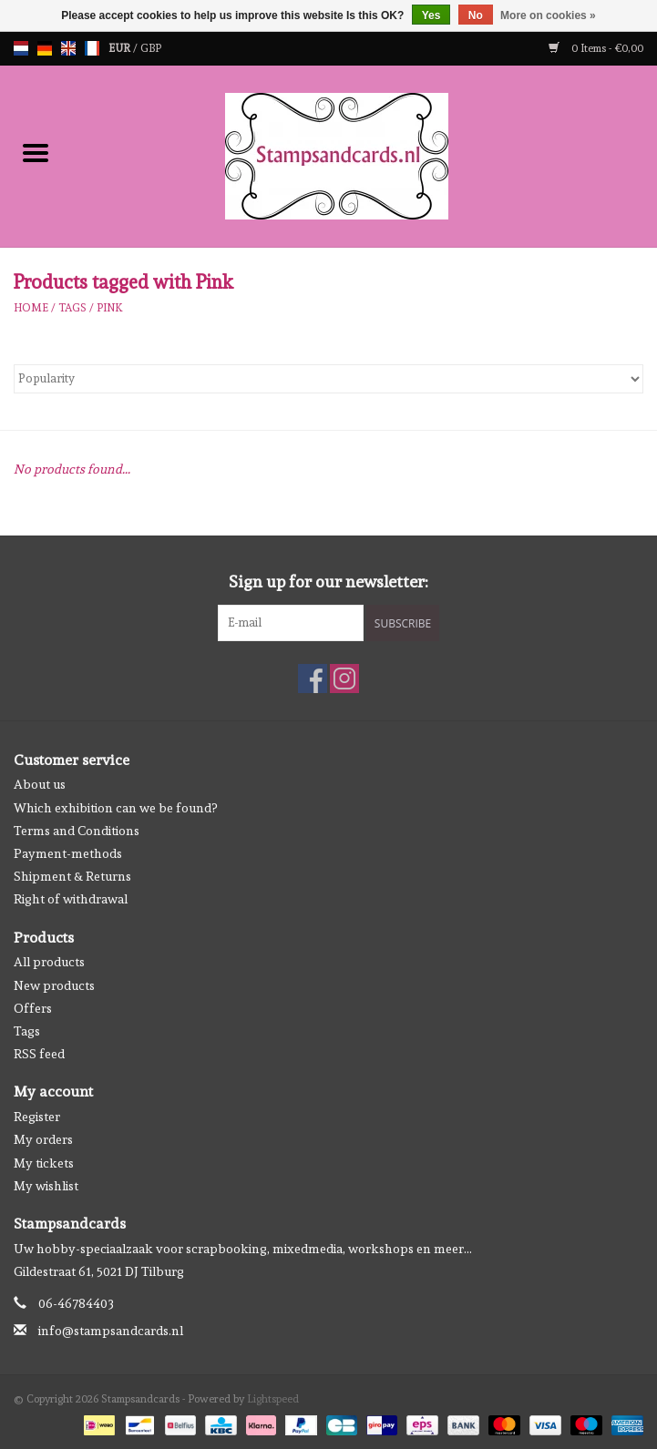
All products (49, 961)
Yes (431, 15)
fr (92, 48)
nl (21, 48)
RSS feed (39, 1053)
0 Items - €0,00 (596, 48)
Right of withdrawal (71, 899)
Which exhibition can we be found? (115, 808)
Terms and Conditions (76, 830)
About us (40, 784)
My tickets (44, 1163)
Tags (72, 307)
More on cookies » (548, 15)
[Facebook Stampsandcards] (312, 678)
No (475, 15)
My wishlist (46, 1186)
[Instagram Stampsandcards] (344, 678)
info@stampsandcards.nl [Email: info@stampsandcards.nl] (110, 1330)
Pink (110, 307)
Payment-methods (68, 853)
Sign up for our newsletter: (328, 581)
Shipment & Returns (72, 876)
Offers (33, 1008)
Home (31, 307)
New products (54, 985)
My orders (43, 1139)
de (44, 48)
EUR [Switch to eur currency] (120, 48)
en (68, 48)
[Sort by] (328, 378)
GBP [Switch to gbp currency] (150, 48)
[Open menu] (35, 152)
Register (37, 1116)
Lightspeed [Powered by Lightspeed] (273, 1399)
